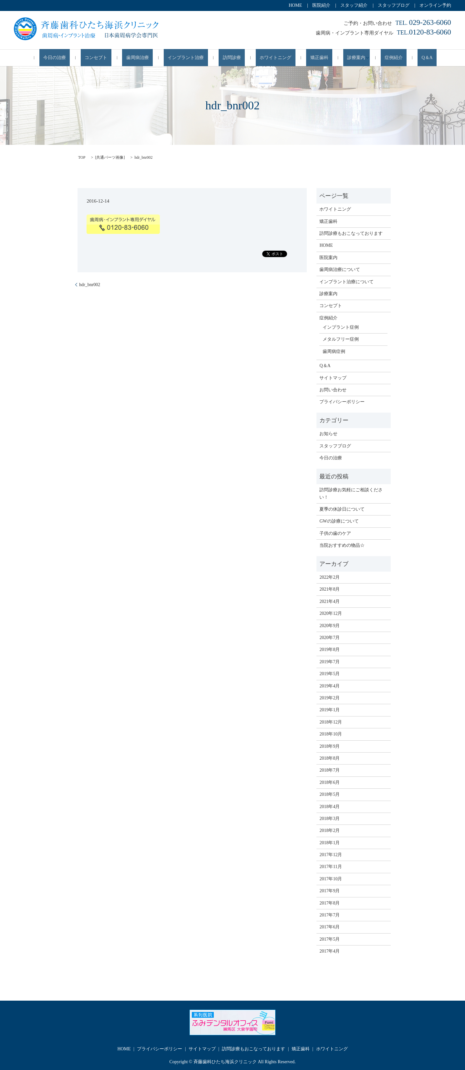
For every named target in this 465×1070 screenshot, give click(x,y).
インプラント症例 (341, 327)
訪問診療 (234, 57)
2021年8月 (329, 588)
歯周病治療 (155, 57)
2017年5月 (329, 938)
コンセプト (122, 57)
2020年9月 (329, 625)
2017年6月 (329, 926)
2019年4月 (329, 685)
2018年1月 (329, 842)
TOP (81, 157)
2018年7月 (329, 769)
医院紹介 (321, 5)
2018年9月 (329, 745)
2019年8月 (329, 649)
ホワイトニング (269, 57)
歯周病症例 (334, 351)
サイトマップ (332, 377)
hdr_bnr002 (89, 284)
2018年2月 (329, 830)
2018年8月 (329, 757)
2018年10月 (330, 733)
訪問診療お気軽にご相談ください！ (351, 493)
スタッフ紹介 (353, 5)
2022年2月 (329, 577)
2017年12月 (330, 854)
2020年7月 (329, 637)
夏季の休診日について (342, 508)
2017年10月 (330, 878)
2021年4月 (329, 601)
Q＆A (393, 57)
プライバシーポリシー (342, 401)
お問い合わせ (332, 389)
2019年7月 (329, 661)
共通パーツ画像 (109, 157)
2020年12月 (330, 613)
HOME (295, 5)
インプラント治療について (346, 281)
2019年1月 (329, 709)
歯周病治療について (339, 269)
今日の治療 (89, 57)
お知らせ (328, 433)
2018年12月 (330, 721)
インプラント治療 (196, 57)
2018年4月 (329, 806)
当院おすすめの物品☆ (342, 545)
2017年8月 (329, 902)
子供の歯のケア (335, 532)
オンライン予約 (435, 5)
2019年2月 (329, 697)
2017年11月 (330, 866)
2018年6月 (329, 782)
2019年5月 (329, 673)
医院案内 (328, 257)
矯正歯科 (305, 57)
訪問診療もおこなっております (351, 233)
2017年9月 (329, 890)
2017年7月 (329, 914)
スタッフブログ (393, 5)
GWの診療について (338, 520)
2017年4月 (329, 950)
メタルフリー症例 (341, 338)
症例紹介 (367, 57)
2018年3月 (329, 818)
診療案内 (334, 57)
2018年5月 (329, 794)
